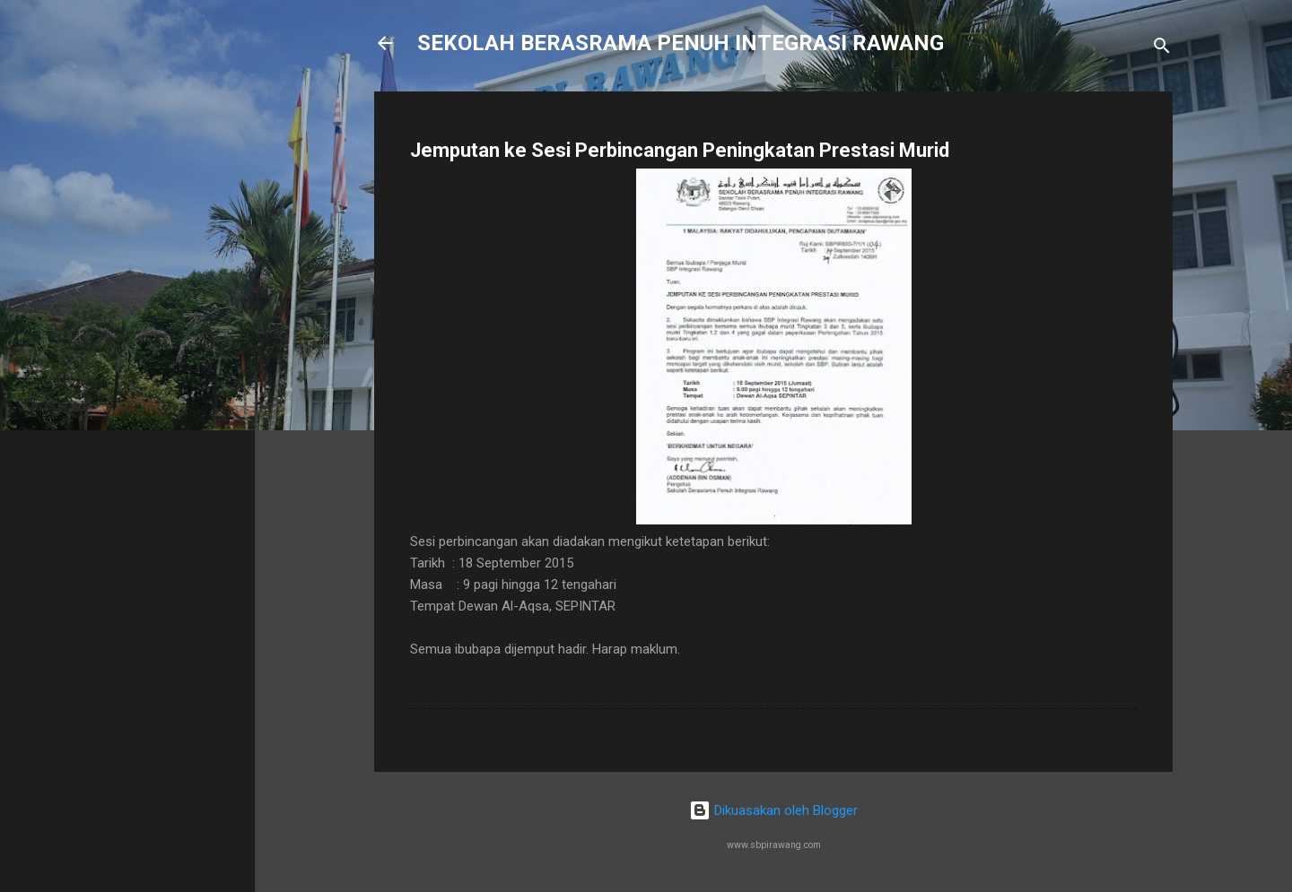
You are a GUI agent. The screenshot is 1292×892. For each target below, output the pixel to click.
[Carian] (1162, 49)
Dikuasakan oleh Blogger (773, 810)
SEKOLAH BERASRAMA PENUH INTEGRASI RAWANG (680, 43)
